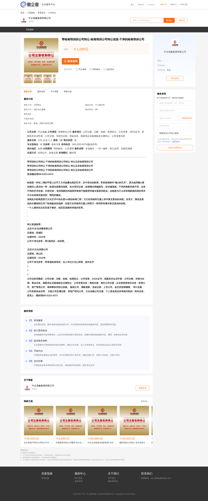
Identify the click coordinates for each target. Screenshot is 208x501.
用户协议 (78, 478)
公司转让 (52, 13)
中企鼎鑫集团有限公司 (40, 18)
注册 (186, 4)
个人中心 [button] (152, 5)
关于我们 (112, 478)
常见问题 (45, 478)
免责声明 (78, 481)
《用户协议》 (166, 142)
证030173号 (80, 494)
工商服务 (31, 13)
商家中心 (173, 4)
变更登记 (42, 13)
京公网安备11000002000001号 (100, 494)
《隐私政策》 (176, 142)
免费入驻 (163, 4)
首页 (132, 4)
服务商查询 (113, 481)
